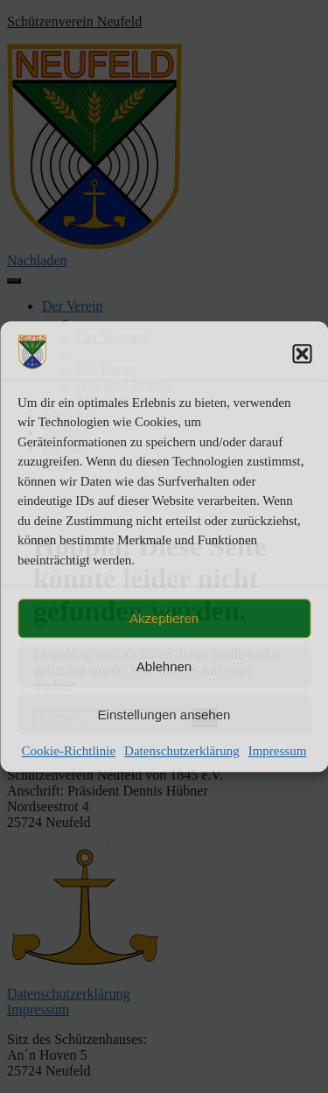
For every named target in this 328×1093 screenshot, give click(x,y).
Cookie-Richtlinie (68, 751)
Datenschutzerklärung (182, 751)
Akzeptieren (164, 618)
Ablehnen (164, 666)
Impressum (277, 751)
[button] (302, 353)
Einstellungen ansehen (164, 714)
